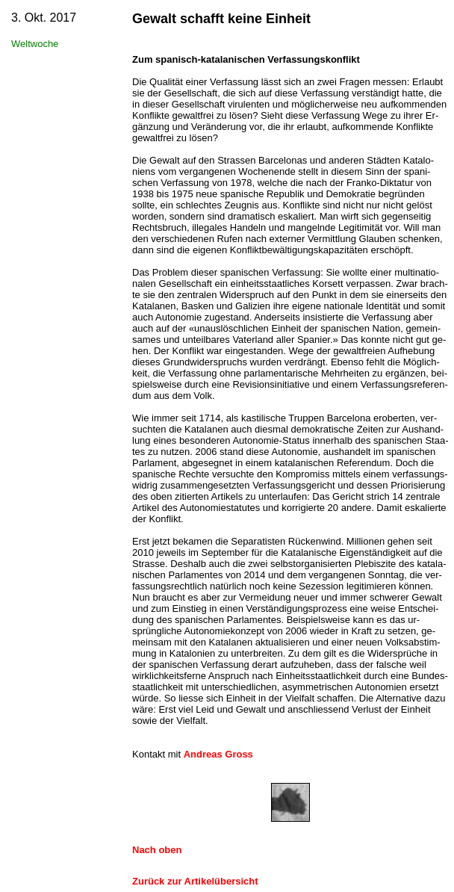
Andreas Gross (218, 754)
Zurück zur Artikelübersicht (195, 881)
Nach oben (156, 849)
